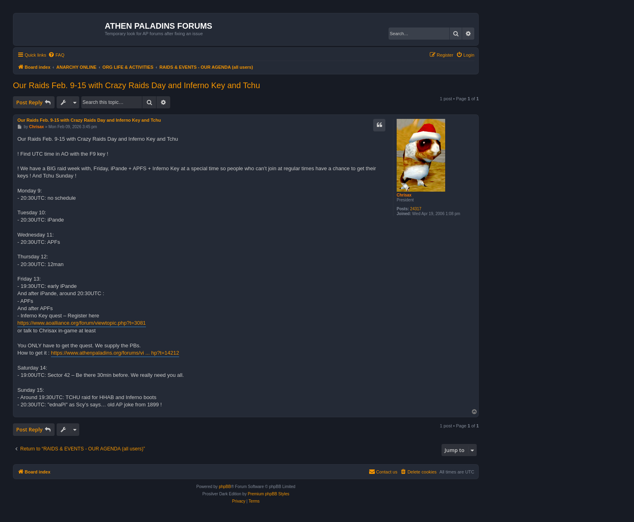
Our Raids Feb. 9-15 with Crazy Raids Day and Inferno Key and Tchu (136, 85)
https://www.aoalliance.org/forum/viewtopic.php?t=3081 (81, 323)
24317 (415, 209)
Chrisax (404, 195)
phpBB (225, 486)
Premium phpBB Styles (269, 494)
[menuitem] (56, 55)
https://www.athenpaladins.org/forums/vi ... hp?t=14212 (115, 353)
